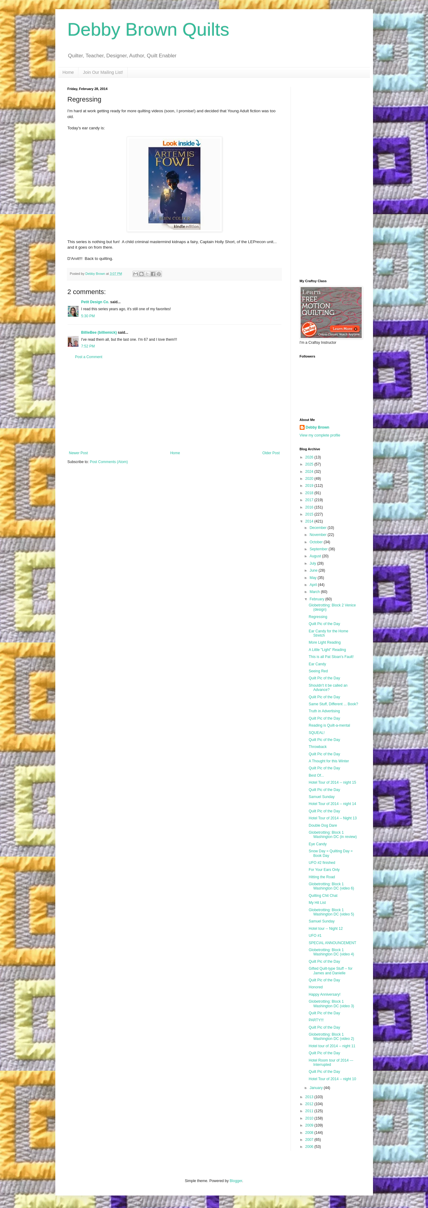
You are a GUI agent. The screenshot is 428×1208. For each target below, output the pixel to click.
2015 (309, 514)
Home (68, 72)
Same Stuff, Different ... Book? (333, 704)
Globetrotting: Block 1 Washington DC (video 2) (331, 1036)
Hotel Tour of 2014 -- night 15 (332, 782)
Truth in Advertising (324, 711)
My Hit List (317, 903)
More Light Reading (325, 642)
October (316, 542)
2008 (309, 1133)
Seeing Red (318, 671)
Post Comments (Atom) (109, 462)
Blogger (236, 1181)
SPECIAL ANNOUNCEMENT (332, 943)
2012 (309, 1104)
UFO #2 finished (322, 863)
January (316, 1088)
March (315, 592)
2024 (309, 471)
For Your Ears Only (324, 870)
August (315, 556)
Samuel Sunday (322, 797)
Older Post (271, 453)
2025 (309, 464)
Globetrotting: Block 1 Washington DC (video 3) (331, 1003)
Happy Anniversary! (324, 994)
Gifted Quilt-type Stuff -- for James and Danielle (330, 970)
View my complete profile (320, 435)
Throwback (318, 747)
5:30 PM (88, 316)
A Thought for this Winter (329, 761)
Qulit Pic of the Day (324, 697)
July (313, 563)
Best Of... (316, 775)
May (313, 578)
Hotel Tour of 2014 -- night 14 (332, 804)
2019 (309, 486)
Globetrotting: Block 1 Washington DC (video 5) (331, 912)
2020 (309, 478)
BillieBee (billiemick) (99, 332)
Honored (316, 987)
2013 (309, 1097)
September (318, 549)
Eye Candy (318, 844)
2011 (309, 1111)
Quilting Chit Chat (323, 895)
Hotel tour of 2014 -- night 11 (332, 1046)
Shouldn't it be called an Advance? (328, 687)
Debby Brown (317, 427)
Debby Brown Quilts (148, 29)
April (313, 585)
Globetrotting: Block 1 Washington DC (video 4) (331, 952)
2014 (309, 521)
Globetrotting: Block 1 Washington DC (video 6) (331, 886)
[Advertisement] (174, 405)
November (318, 535)
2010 (309, 1118)
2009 (309, 1125)
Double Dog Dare (323, 825)
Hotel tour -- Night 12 (325, 928)
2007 (309, 1140)
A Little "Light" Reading (327, 650)
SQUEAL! (316, 733)
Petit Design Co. (95, 302)
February (317, 599)
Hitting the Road (322, 877)
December (318, 528)
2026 (309, 457)
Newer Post (78, 453)
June (313, 570)
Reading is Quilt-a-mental (329, 725)
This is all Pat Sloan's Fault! (331, 657)
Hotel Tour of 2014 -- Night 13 (333, 818)
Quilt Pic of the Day (324, 624)
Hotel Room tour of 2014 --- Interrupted (331, 1062)
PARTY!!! (316, 1020)
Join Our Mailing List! (103, 72)
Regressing (318, 617)
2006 (309, 1147)
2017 (309, 500)
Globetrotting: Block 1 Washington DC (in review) (333, 834)
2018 (309, 493)
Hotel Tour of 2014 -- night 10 (332, 1079)
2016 (309, 507)
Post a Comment (88, 357)
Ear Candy (317, 664)
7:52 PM (88, 346)
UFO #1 (315, 935)
